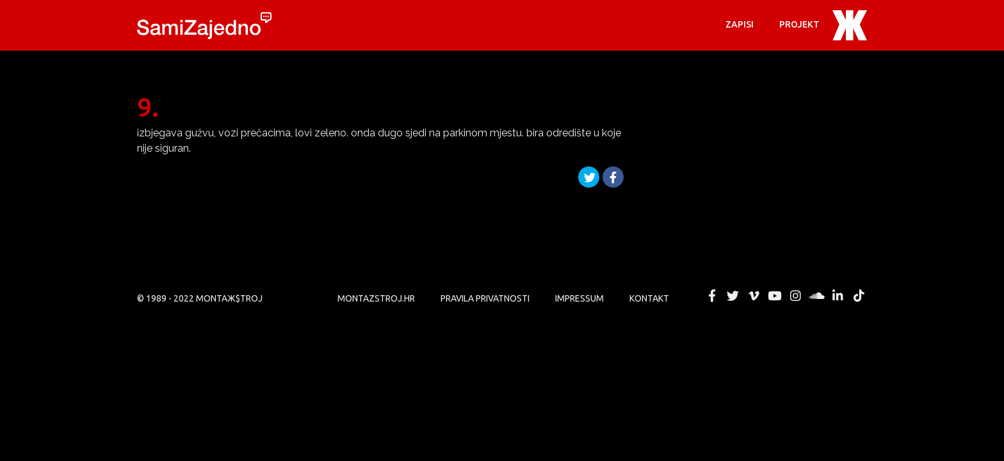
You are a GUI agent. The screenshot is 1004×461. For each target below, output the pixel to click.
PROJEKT (799, 24)
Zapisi (739, 24)
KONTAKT (649, 298)
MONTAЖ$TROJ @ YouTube (774, 295)
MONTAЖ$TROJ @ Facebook (712, 295)
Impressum (579, 298)
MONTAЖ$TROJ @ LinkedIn (837, 295)
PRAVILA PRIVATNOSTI (485, 298)
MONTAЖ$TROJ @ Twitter (732, 295)
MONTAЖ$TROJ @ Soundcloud (817, 295)
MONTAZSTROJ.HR (376, 298)
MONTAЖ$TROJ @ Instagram (796, 295)
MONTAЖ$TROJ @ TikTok (858, 295)
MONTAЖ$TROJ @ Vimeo (753, 295)
